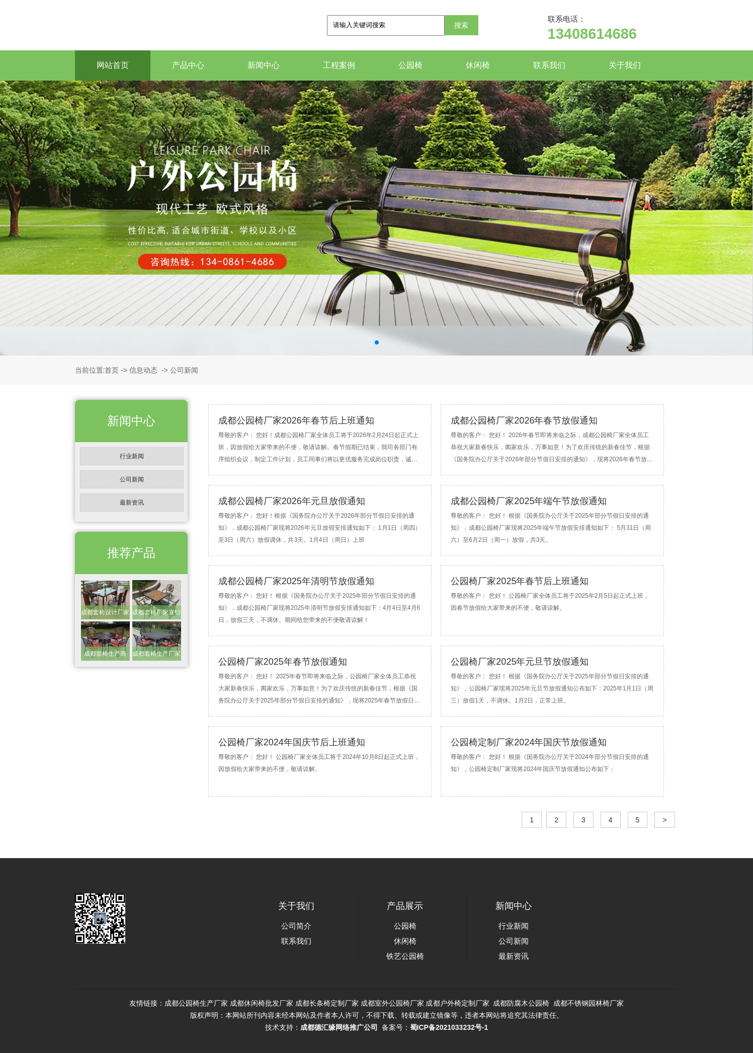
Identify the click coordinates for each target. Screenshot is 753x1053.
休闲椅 (478, 65)
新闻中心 (263, 65)
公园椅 (410, 65)
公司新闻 (132, 479)
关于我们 (625, 65)
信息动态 (143, 370)
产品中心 (188, 65)
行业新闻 (132, 456)
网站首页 (113, 65)
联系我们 (549, 65)
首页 (112, 370)
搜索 (461, 25)
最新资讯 (132, 502)
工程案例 (339, 65)
